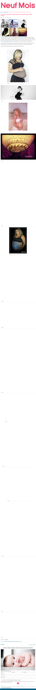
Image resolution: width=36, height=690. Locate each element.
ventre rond (20, 641)
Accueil (1, 12)
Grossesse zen (6, 12)
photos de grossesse (15, 641)
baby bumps (21, 37)
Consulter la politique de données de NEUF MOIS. (6, 687)
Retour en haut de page (32, 644)
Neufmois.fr (3, 644)
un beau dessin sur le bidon (8, 41)
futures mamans (10, 641)
